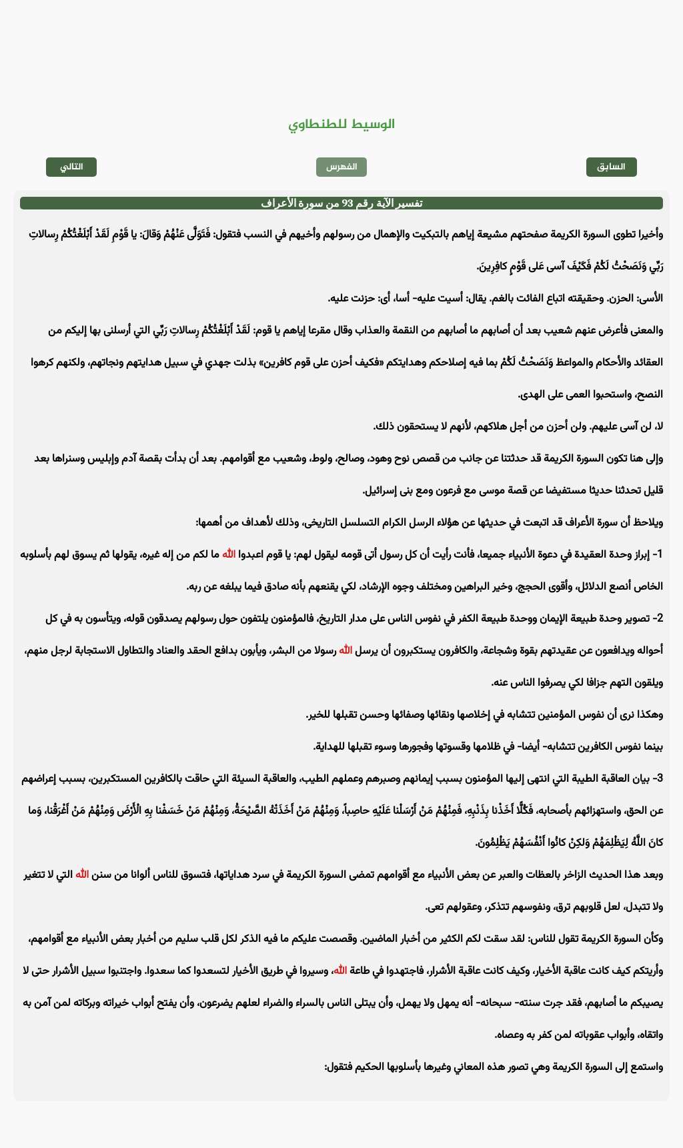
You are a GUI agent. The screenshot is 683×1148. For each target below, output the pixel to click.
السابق (611, 167)
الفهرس (342, 167)
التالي (71, 167)
